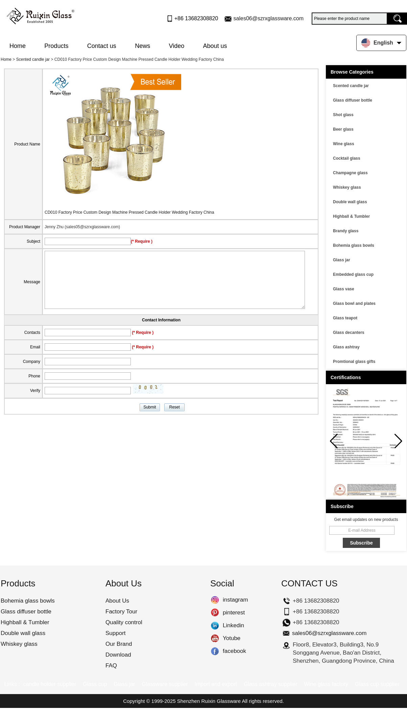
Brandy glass (345, 231)
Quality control (123, 622)
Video (177, 46)
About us (215, 46)
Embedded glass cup (353, 274)
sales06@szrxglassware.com (269, 18)
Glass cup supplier (377, 684)
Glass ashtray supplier (270, 684)
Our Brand (118, 644)
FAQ (111, 665)
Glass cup (95, 684)
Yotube (215, 638)
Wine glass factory (326, 684)
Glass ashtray (346, 347)
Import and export (216, 684)
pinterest (215, 612)
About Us (117, 601)
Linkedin (215, 625)
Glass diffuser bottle (352, 100)
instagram (215, 600)
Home (17, 46)
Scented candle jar (33, 59)
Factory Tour (121, 611)
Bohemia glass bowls (353, 245)
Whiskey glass (347, 187)
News (142, 46)
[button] (398, 441)
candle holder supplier (49, 684)
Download (118, 655)
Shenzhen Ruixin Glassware (209, 701)
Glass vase (343, 289)
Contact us (101, 46)
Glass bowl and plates (354, 303)
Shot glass (343, 114)
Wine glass (343, 143)
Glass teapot (345, 318)
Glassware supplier (165, 684)
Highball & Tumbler (351, 216)
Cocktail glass (346, 158)
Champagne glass (350, 172)
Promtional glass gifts (354, 361)
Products (56, 46)
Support (115, 633)
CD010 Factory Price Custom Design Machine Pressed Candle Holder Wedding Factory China (129, 212)
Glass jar (341, 260)
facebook (215, 651)
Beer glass (343, 129)
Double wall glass (350, 202)
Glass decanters (348, 332)
